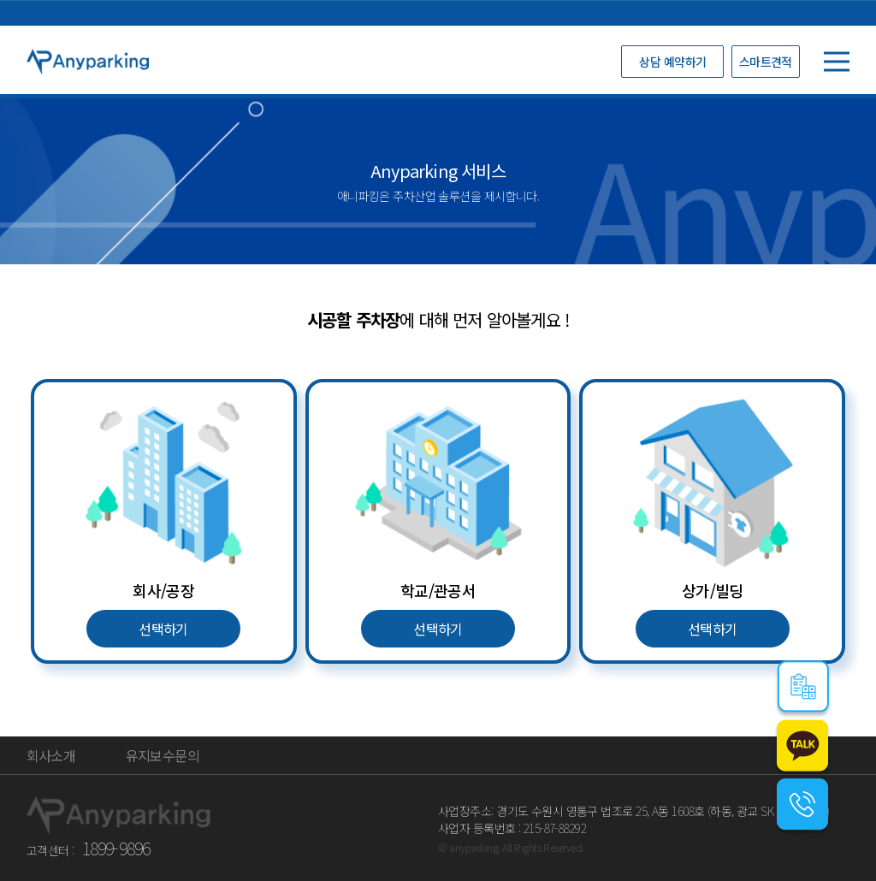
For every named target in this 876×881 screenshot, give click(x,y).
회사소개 (51, 755)
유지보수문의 (162, 755)
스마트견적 (765, 61)
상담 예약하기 (672, 61)
